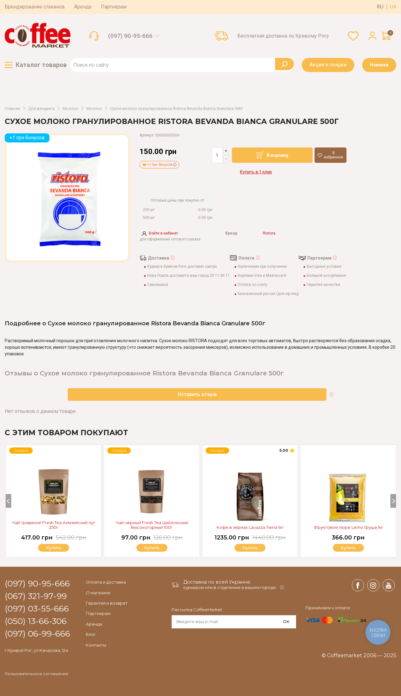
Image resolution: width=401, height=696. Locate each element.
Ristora (269, 233)
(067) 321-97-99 (36, 596)
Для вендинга (41, 108)
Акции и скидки (328, 65)
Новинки (379, 64)
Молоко (70, 108)
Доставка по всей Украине (216, 582)
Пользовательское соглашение (36, 674)
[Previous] (8, 501)
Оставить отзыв (197, 394)
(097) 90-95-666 (130, 36)
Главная (12, 108)
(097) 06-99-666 (37, 634)
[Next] (393, 501)
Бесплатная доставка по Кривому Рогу (283, 36)
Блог (91, 634)
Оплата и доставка (106, 582)
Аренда (82, 7)
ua (393, 7)
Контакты (96, 644)
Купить (348, 547)
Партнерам (114, 7)
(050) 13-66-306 (36, 621)
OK (286, 621)
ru (380, 7)
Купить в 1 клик (256, 171)
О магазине (98, 592)
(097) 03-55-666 (37, 609)
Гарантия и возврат (107, 603)
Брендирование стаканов (35, 7)
